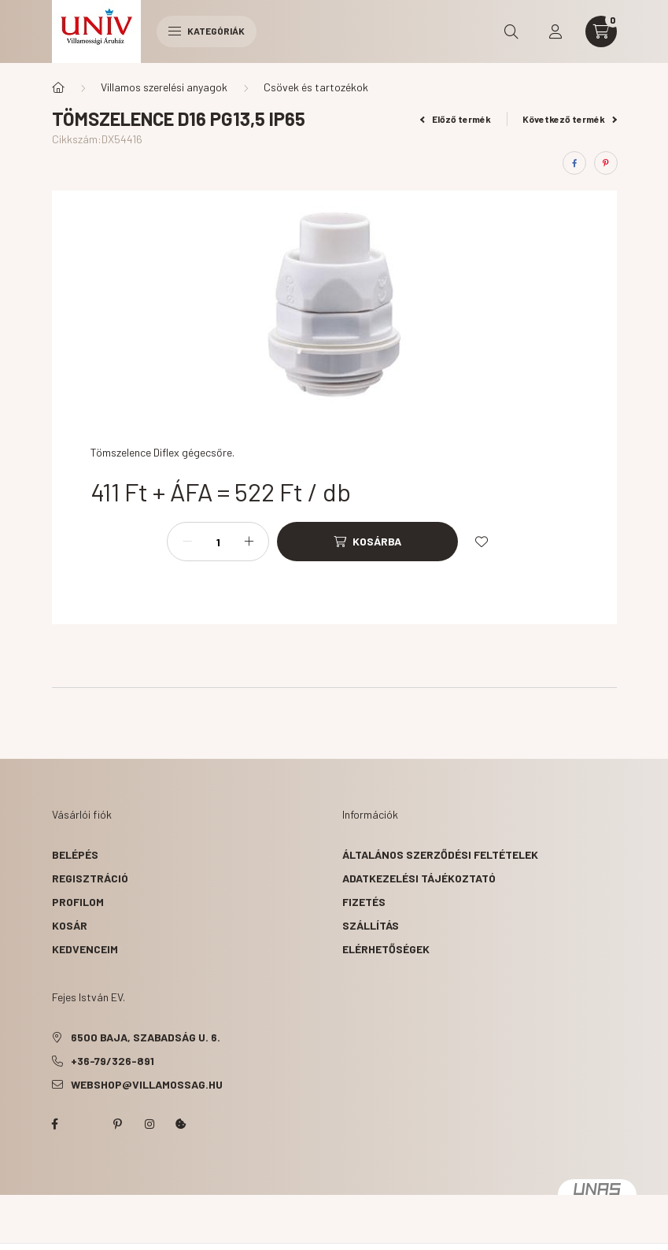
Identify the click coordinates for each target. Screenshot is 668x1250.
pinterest (118, 1124)
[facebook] (574, 163)
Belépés (75, 854)
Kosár (69, 925)
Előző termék (455, 118)
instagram (149, 1124)
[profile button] (555, 31)
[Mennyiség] (218, 541)
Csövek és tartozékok (316, 87)
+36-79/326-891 (112, 1060)
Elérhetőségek (386, 949)
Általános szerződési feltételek (440, 854)
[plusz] (248, 541)
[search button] (511, 31)
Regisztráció (90, 878)
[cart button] (601, 31)
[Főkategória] (58, 87)
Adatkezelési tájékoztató (419, 878)
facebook (55, 1124)
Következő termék (569, 118)
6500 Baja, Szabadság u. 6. (145, 1037)
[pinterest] (606, 163)
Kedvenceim (85, 949)
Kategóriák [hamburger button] (206, 30)
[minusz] (187, 541)
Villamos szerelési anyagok (164, 87)
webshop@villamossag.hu (147, 1084)
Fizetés (364, 901)
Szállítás (370, 925)
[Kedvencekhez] (481, 541)
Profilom (78, 901)
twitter (86, 1124)
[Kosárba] (367, 541)
